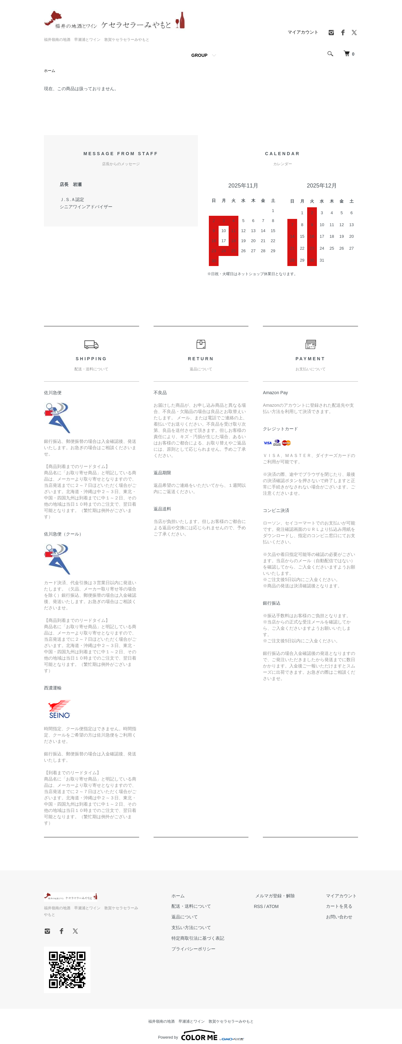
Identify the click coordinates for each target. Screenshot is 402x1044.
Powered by (201, 1029)
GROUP (199, 55)
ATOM (278, 906)
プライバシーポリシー (200, 948)
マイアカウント (303, 32)
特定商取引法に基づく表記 (204, 938)
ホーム (49, 71)
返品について (191, 917)
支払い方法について (198, 927)
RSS (264, 906)
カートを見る (340, 906)
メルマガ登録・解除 (279, 895)
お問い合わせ (340, 917)
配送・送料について (198, 906)
